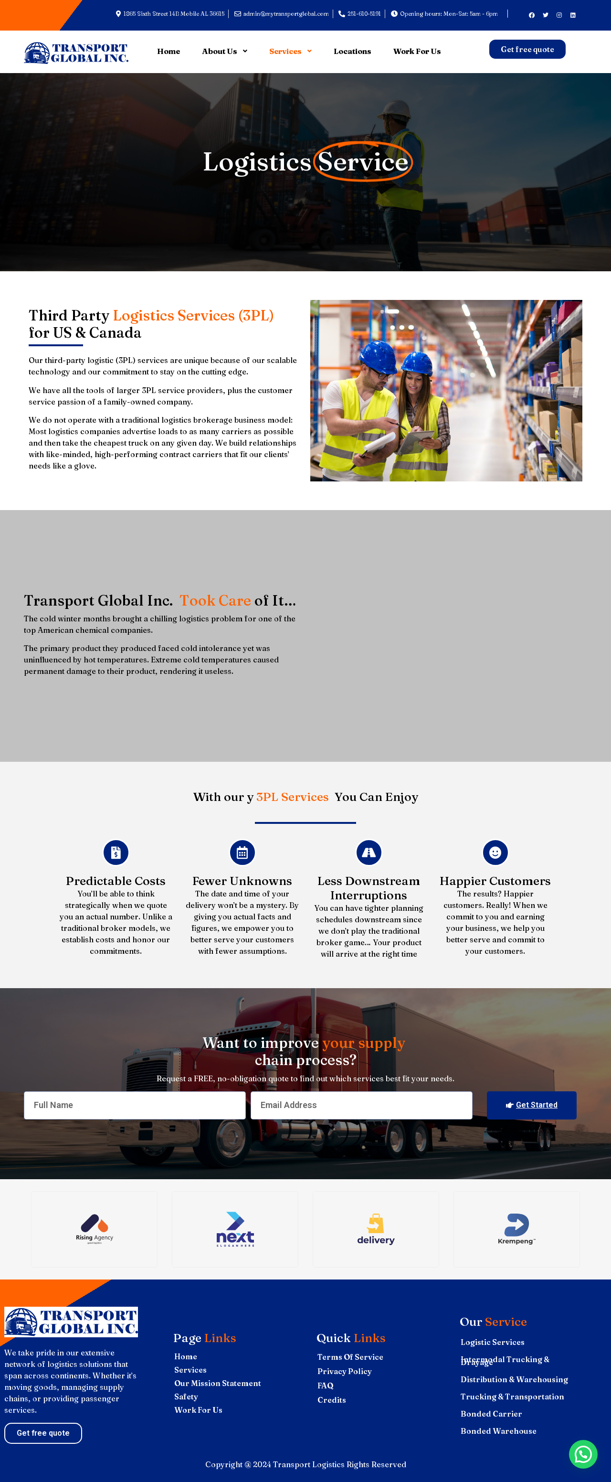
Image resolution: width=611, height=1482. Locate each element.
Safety (186, 1396)
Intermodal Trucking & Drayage (505, 1360)
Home (185, 1356)
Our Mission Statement (217, 1383)
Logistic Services (493, 1342)
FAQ (325, 1385)
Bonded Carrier (491, 1413)
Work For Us (198, 1410)
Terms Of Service (350, 1357)
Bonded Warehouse (499, 1431)
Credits (331, 1400)
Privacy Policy (344, 1371)
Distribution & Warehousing (514, 1379)
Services (190, 1370)
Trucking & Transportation (512, 1396)
